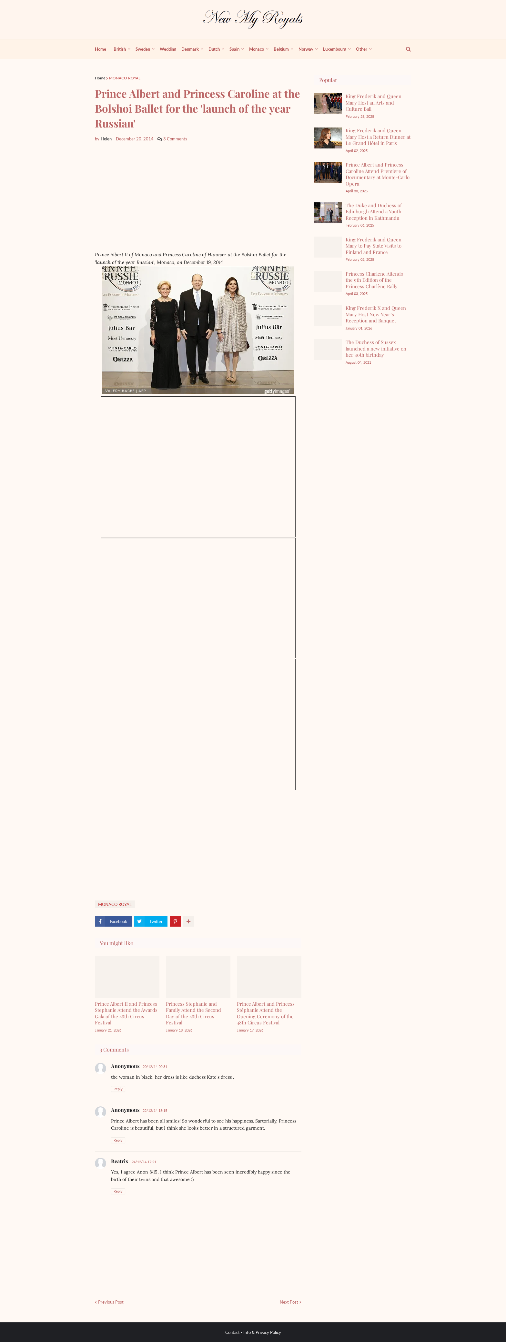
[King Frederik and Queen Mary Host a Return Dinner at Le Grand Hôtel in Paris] (328, 137)
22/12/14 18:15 (155, 1110)
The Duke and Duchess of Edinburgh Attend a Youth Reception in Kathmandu (374, 211)
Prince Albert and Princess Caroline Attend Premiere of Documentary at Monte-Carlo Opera (378, 174)
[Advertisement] (196, 196)
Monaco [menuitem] (256, 49)
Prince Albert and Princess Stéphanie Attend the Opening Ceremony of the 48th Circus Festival (266, 1013)
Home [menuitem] (100, 49)
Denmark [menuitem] (190, 49)
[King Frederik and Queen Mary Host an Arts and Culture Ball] (328, 103)
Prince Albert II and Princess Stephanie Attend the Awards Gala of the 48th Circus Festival (126, 1013)
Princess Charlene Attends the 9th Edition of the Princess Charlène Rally (374, 280)
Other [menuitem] (361, 49)
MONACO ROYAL (124, 78)
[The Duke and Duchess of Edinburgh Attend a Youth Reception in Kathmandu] (328, 212)
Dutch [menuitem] (214, 49)
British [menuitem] (120, 49)
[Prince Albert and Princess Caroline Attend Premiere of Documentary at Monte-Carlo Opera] (328, 172)
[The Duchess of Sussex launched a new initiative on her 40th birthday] (328, 349)
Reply (118, 1089)
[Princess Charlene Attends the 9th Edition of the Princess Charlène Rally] (328, 281)
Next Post (289, 1302)
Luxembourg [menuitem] (334, 49)
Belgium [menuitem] (281, 49)
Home (100, 78)
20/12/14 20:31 (155, 1066)
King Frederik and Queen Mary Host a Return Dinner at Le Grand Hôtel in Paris (378, 136)
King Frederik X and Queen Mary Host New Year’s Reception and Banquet (376, 314)
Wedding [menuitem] (168, 49)
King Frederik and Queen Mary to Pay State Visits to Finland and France (373, 245)
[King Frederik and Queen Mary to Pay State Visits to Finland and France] (328, 247)
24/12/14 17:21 (144, 1162)
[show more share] (188, 921)
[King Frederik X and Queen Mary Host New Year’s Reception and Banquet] (328, 315)
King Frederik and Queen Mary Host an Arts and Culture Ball (373, 102)
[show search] (404, 49)
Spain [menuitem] (234, 49)
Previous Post (111, 1302)
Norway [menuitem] (306, 49)
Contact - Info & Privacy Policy (253, 1332)
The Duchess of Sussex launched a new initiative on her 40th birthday (376, 348)
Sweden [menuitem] (143, 49)
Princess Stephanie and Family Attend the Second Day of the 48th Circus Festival (193, 1013)
